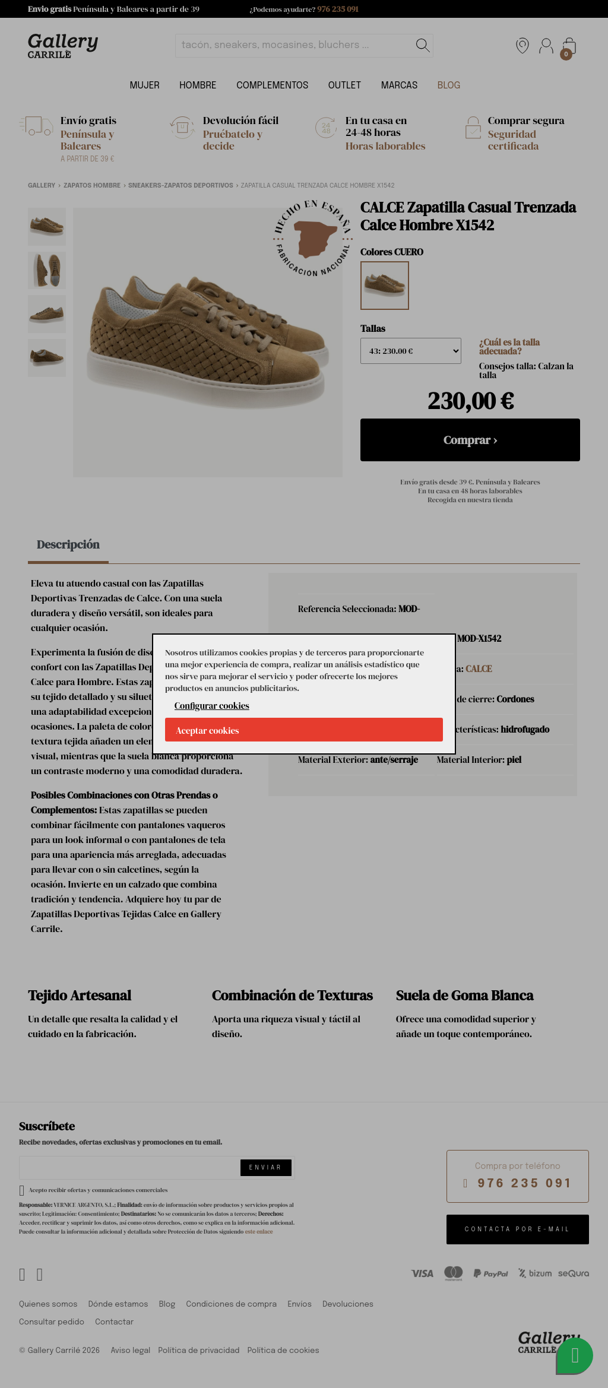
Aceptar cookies (207, 730)
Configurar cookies (212, 705)
